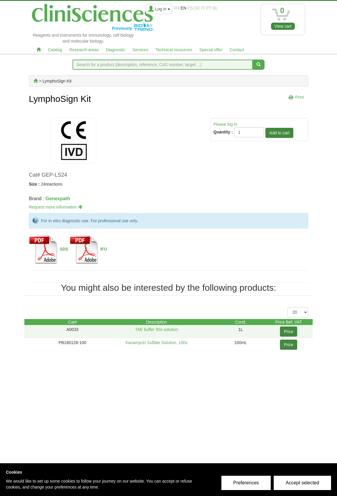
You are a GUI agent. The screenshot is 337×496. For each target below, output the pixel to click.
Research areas (84, 49)
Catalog (55, 49)
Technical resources (173, 49)
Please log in (225, 124)
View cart (282, 26)
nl (215, 8)
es (190, 8)
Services (140, 49)
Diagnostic (115, 49)
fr (176, 8)
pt (208, 8)
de (197, 8)
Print (299, 97)
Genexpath (57, 198)
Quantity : (223, 132)
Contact (236, 49)
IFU (103, 249)
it (203, 8)
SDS (64, 249)
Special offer (211, 49)
